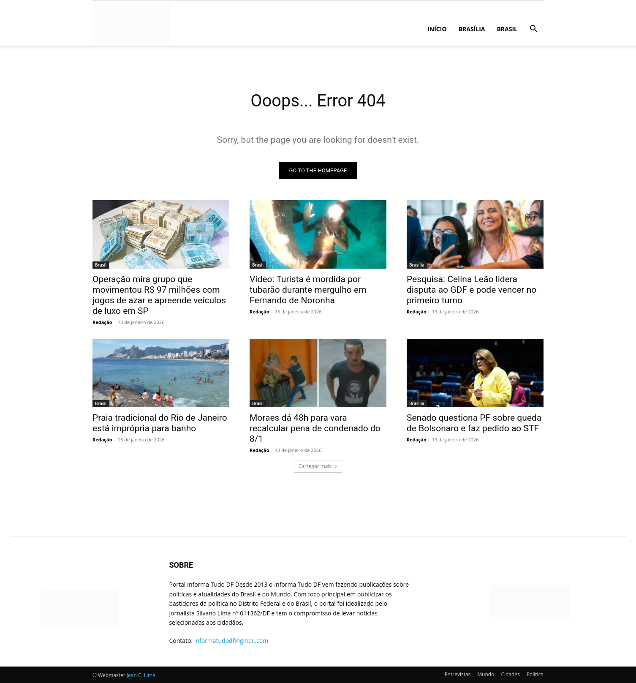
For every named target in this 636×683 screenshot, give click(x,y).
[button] (533, 30)
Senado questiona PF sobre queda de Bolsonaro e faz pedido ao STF (474, 423)
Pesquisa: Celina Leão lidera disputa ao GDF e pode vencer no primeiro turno (471, 289)
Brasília (472, 29)
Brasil (507, 29)
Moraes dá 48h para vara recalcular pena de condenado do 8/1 (315, 428)
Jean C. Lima (141, 675)
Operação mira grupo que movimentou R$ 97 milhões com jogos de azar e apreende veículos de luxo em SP (159, 295)
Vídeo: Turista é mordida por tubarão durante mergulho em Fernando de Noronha (308, 289)
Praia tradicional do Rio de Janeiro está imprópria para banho (159, 423)
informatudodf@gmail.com (231, 641)
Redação (102, 322)
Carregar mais (318, 466)
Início (436, 29)
